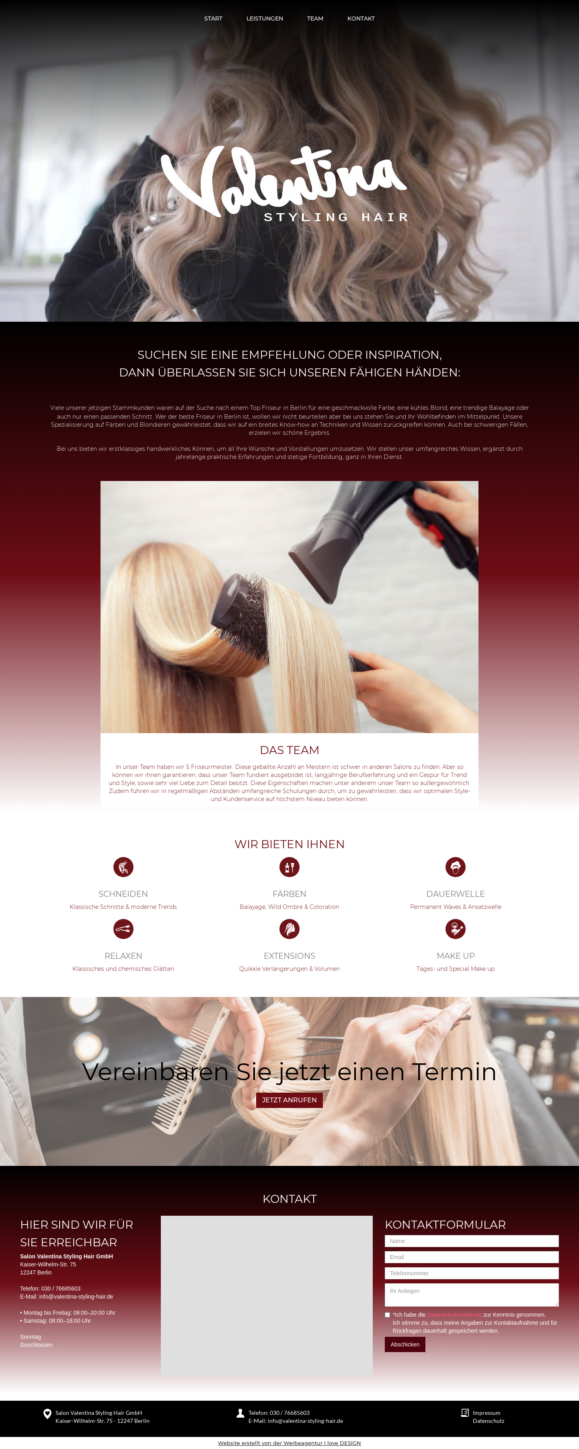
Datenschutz (488, 1420)
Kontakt (361, 18)
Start (213, 18)
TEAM (315, 18)
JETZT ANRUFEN (289, 1100)
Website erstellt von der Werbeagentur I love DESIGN (289, 1443)
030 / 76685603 (60, 1288)
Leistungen (264, 18)
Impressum (487, 1412)
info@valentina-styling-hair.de (76, 1296)
